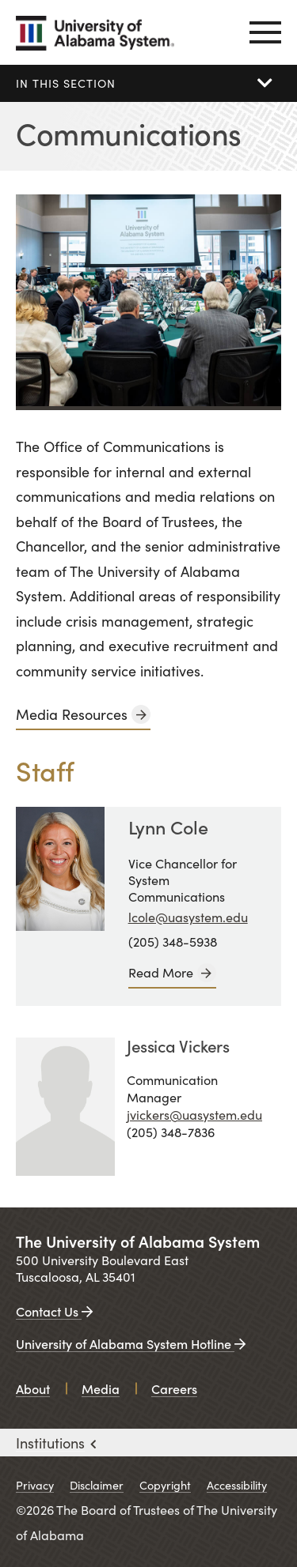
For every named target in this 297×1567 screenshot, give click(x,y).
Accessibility (237, 1485)
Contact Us (54, 1311)
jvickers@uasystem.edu (194, 1114)
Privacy (35, 1485)
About (33, 1388)
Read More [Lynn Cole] (160, 972)
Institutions (56, 1442)
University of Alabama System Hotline (131, 1343)
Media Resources (72, 714)
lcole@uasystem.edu (188, 916)
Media (101, 1388)
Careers (174, 1388)
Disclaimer (97, 1485)
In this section (66, 83)
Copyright (165, 1485)
